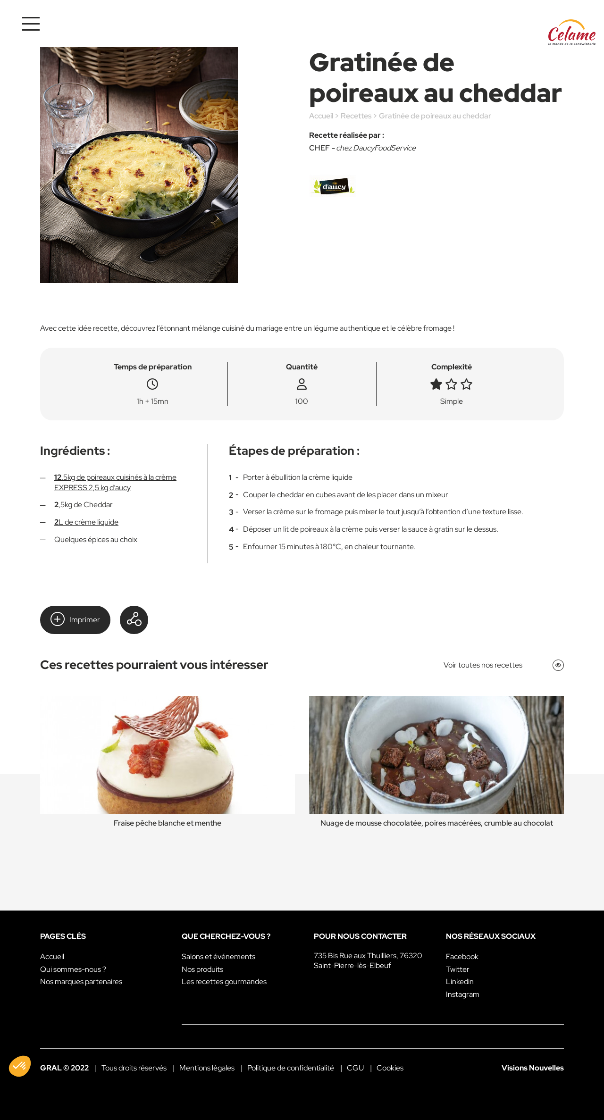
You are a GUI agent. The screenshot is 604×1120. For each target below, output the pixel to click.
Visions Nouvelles (533, 1068)
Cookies (390, 1068)
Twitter (458, 969)
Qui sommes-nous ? (73, 969)
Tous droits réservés (134, 1068)
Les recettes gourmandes (224, 981)
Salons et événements (218, 956)
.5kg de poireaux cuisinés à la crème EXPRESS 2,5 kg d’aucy (115, 482)
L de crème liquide (86, 522)
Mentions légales (207, 1068)
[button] (19, 1066)
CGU (355, 1068)
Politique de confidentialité (290, 1068)
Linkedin (460, 981)
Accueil (321, 116)
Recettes (356, 116)
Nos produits (202, 969)
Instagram (462, 994)
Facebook (462, 956)
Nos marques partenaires (81, 981)
